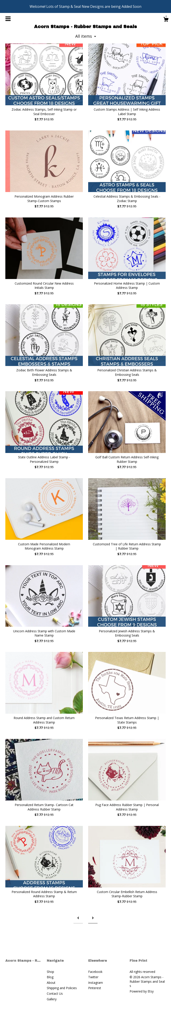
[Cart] (165, 20)
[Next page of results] (93, 918)
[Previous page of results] (78, 918)
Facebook (95, 972)
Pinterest (94, 988)
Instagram (95, 982)
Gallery (52, 999)
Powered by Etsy (142, 991)
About (51, 982)
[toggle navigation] (8, 19)
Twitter (93, 977)
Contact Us (55, 993)
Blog (50, 977)
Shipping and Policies (62, 988)
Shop (50, 972)
